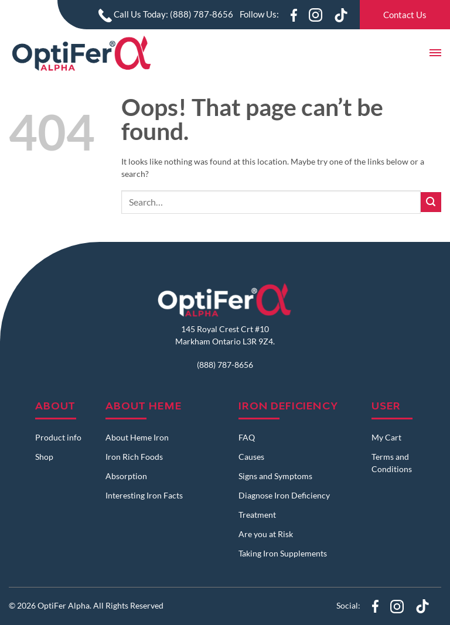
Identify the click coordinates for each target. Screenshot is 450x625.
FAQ (246, 437)
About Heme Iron (137, 437)
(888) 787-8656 (225, 365)
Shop (44, 457)
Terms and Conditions (391, 463)
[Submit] (431, 202)
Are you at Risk (265, 534)
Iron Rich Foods (134, 457)
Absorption (126, 476)
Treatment (257, 515)
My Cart (386, 437)
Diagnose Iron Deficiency (284, 495)
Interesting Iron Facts (144, 495)
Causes (251, 457)
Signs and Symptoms (275, 476)
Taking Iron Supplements (282, 553)
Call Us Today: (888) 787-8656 (165, 14)
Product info (58, 437)
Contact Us (405, 14)
